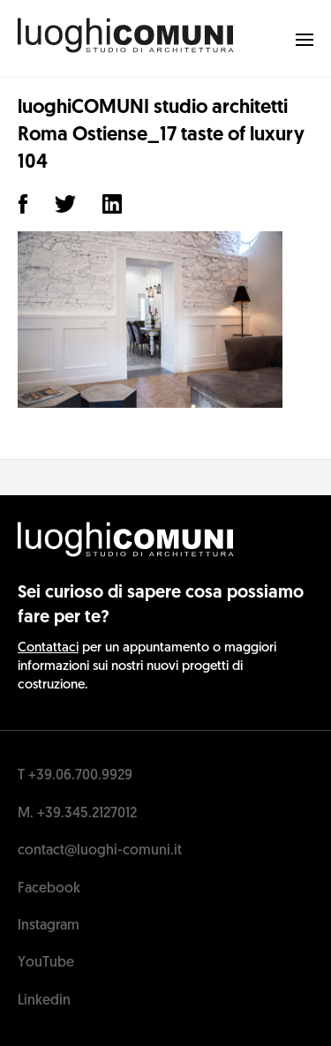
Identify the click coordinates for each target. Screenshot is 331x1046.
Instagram (48, 926)
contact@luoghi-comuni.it (100, 851)
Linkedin (44, 1001)
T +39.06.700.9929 (75, 776)
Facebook (49, 889)
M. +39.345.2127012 (77, 814)
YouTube (46, 963)
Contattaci (48, 648)
